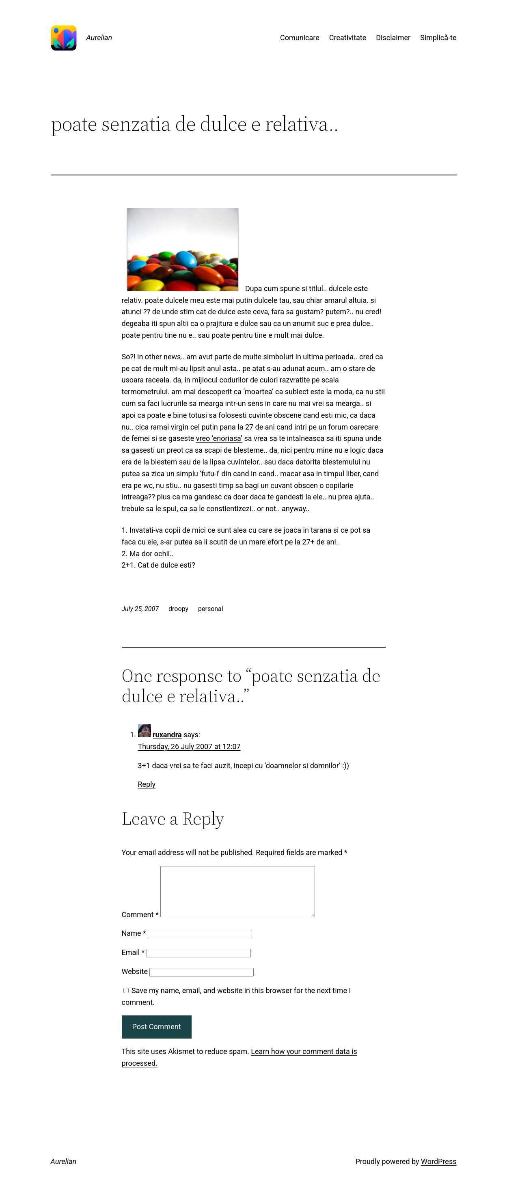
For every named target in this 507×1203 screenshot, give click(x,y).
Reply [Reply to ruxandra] (147, 784)
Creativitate (347, 37)
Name (134, 943)
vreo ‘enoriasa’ (219, 438)
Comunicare (299, 37)
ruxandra (167, 734)
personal (210, 609)
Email (133, 962)
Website (135, 981)
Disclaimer (393, 37)
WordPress (438, 1171)
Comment (140, 924)
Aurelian (99, 37)
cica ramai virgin (161, 427)
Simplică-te (438, 37)
